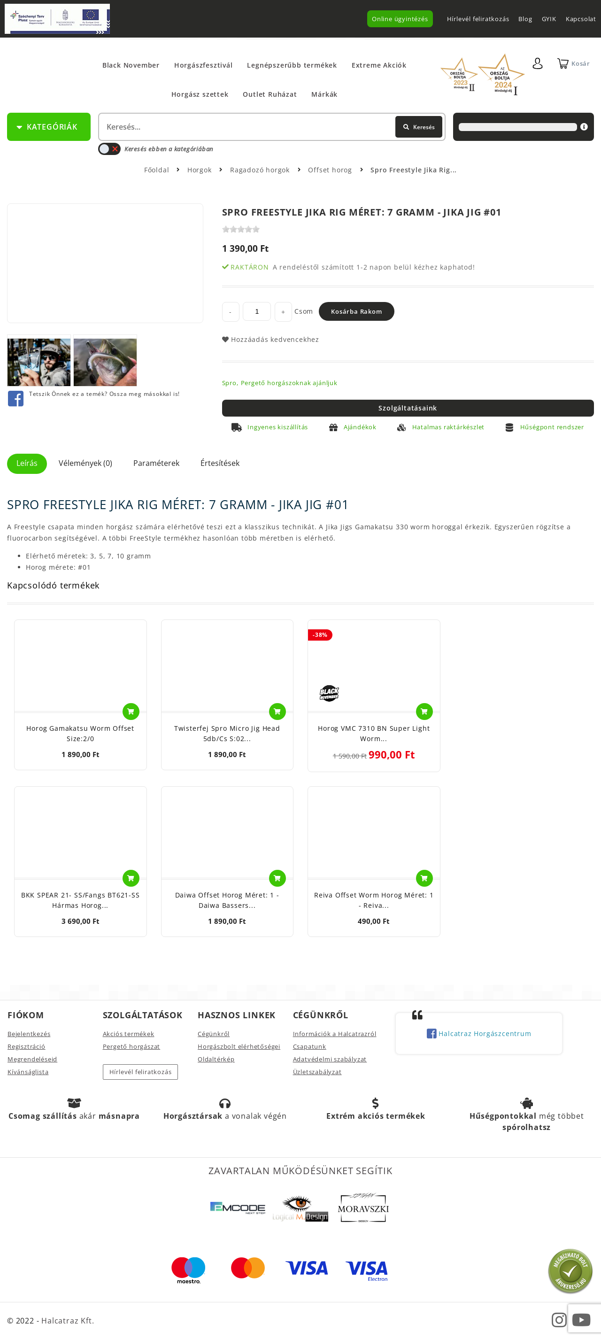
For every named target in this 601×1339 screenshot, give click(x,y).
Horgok (200, 169)
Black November (131, 65)
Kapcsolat (581, 19)
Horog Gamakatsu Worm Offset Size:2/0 (80, 733)
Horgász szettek (200, 94)
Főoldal (157, 169)
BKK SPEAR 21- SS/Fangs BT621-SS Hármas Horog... (80, 900)
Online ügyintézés (400, 19)
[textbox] (271, 127)
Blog (525, 19)
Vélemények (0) (85, 463)
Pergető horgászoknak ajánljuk (289, 383)
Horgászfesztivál (203, 65)
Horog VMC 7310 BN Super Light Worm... (374, 733)
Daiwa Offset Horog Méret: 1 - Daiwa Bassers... (227, 900)
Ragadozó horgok (261, 169)
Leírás (27, 463)
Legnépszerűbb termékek (292, 65)
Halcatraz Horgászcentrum (479, 1034)
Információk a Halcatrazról (335, 1033)
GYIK (549, 19)
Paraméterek (156, 463)
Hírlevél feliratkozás (478, 19)
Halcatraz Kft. (66, 1321)
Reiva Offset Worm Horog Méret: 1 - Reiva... (374, 900)
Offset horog (331, 169)
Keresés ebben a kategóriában (155, 149)
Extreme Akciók (379, 65)
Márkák (324, 94)
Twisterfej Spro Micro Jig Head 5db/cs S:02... (227, 733)
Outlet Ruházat (270, 94)
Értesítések (219, 463)
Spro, (230, 383)
